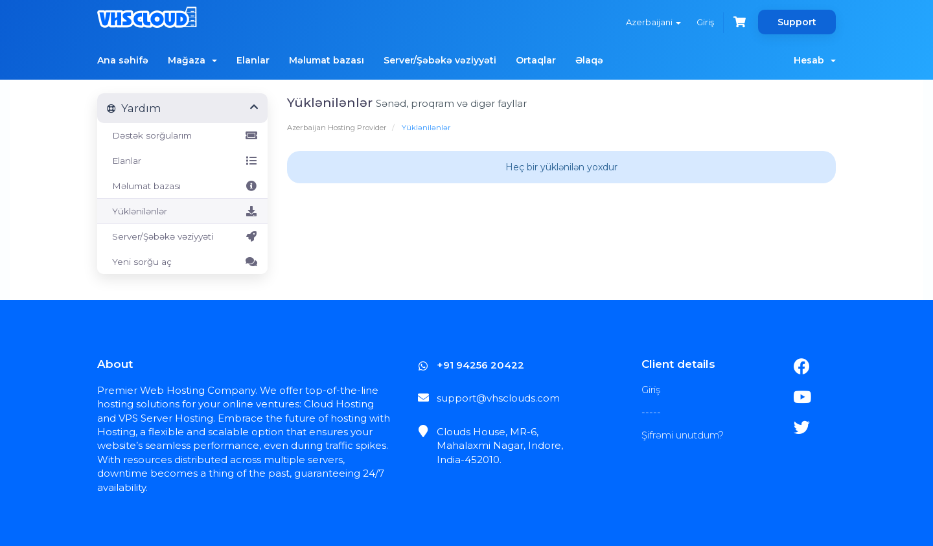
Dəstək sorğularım (182, 135)
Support (797, 22)
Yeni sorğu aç (182, 261)
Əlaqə (589, 60)
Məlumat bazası (326, 60)
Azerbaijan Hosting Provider (337, 127)
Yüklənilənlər (182, 211)
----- (651, 412)
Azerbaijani (653, 22)
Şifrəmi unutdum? (682, 435)
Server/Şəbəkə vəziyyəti (440, 60)
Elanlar (253, 60)
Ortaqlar (536, 60)
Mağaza (192, 60)
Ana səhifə (122, 60)
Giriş (705, 22)
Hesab (815, 60)
